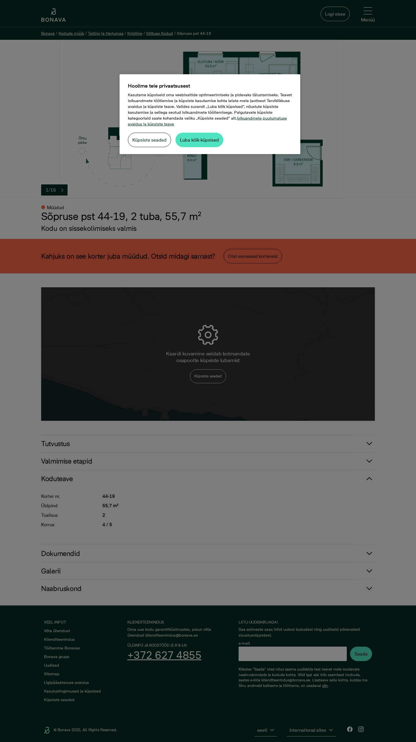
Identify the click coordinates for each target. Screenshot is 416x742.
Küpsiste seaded (149, 140)
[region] (210, 114)
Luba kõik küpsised (199, 140)
